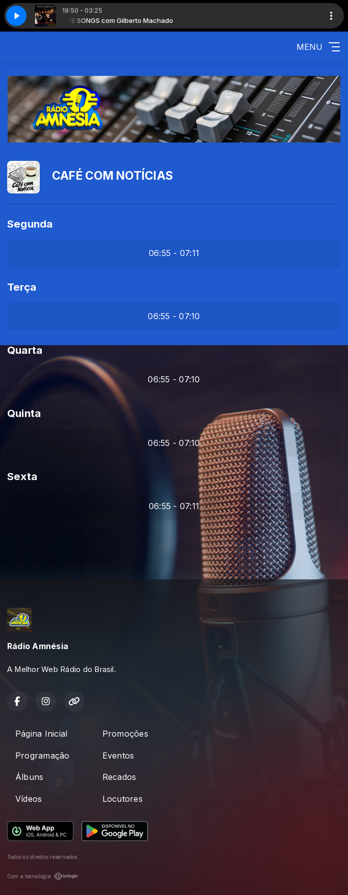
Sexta (22, 476)
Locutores (122, 799)
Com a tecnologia (42, 876)
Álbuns (29, 777)
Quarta (24, 350)
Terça (21, 287)
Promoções (125, 734)
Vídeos (28, 799)
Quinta (24, 413)
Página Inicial (41, 734)
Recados (119, 777)
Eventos (118, 755)
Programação (42, 755)
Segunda (30, 223)
